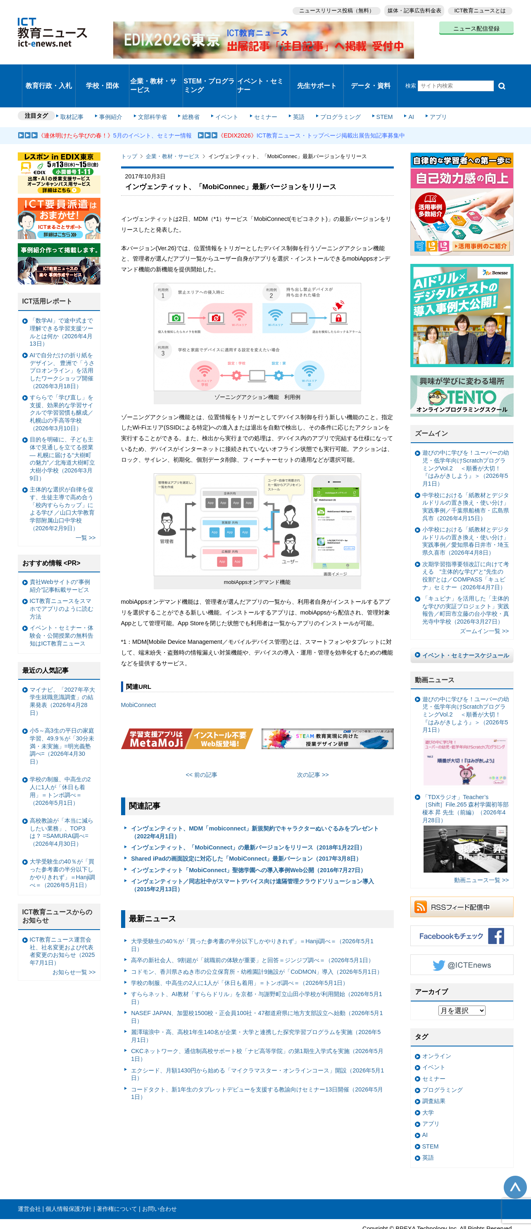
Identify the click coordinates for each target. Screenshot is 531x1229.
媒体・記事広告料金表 (411, 8)
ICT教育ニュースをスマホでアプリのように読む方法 (61, 582)
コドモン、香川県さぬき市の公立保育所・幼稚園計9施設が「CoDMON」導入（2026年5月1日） (256, 945)
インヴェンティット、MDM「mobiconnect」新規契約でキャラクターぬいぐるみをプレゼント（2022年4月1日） (255, 805)
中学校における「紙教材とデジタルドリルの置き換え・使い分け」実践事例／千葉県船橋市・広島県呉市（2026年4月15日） (465, 480)
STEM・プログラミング (209, 71)
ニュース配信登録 (476, 24)
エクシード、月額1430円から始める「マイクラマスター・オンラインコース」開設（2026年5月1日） (257, 1047)
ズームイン (431, 406)
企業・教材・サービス (153, 71)
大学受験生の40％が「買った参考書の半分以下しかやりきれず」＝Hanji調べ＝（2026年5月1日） (252, 918)
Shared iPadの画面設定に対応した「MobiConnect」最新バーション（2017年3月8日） (246, 832)
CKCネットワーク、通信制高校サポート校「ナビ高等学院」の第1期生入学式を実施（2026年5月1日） (257, 1028)
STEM (371, 91)
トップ (129, 130)
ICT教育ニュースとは (480, 8)
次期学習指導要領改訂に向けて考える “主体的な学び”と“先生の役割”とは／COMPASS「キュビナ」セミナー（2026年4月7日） (465, 549)
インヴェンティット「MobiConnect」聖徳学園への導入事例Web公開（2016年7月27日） (248, 843)
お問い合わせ (159, 1182)
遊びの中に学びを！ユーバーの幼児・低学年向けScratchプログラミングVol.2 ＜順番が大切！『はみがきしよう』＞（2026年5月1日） (465, 441)
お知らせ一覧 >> (74, 945)
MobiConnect (138, 678)
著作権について (117, 1182)
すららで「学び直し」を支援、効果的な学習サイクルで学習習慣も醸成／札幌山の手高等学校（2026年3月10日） (61, 386)
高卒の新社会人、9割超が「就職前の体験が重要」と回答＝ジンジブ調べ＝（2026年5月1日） (252, 933)
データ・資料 (371, 72)
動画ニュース (435, 653)
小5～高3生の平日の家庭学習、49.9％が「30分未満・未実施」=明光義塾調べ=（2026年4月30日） (62, 719)
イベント (224, 91)
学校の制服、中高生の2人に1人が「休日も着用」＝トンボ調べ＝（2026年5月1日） (239, 956)
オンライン (436, 1029)
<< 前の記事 (201, 748)
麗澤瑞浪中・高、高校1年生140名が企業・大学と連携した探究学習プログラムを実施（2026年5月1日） (256, 1009)
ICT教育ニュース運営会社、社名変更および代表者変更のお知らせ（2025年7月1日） (62, 924)
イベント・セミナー (261, 71)
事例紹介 (115, 91)
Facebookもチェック (462, 909)
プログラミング (330, 91)
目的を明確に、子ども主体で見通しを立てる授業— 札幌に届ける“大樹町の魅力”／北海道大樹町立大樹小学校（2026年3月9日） (62, 432)
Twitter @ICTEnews (462, 938)
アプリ (420, 91)
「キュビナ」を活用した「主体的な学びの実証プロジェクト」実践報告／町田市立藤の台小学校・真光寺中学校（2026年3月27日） (465, 583)
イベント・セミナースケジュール (465, 628)
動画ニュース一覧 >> (481, 853)
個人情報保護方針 (68, 1182)
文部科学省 (154, 91)
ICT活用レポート (47, 274)
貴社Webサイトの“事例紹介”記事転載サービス (60, 559)
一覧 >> (86, 511)
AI (396, 91)
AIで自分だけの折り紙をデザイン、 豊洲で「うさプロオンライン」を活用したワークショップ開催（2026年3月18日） (62, 344)
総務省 (191, 91)
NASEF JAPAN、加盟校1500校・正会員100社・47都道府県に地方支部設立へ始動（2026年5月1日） (257, 990)
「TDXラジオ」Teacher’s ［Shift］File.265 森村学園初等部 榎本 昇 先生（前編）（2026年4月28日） (465, 806)
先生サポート (317, 72)
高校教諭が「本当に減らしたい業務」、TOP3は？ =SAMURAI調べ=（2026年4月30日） (61, 805)
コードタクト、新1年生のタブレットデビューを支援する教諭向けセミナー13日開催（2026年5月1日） (257, 1066)
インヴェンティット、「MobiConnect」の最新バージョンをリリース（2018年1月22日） (248, 820)
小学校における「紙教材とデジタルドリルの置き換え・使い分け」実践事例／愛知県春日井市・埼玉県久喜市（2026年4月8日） (465, 514)
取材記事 (79, 91)
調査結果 (433, 1074)
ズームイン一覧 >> (484, 604)
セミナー (260, 91)
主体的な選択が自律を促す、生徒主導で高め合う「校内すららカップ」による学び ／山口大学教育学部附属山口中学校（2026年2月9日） (62, 482)
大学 (428, 1085)
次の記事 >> (313, 748)
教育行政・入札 (48, 72)
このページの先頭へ (515, 1160)
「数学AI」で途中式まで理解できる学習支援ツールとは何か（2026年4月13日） (61, 305)
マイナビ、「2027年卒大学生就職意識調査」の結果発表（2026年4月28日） (62, 674)
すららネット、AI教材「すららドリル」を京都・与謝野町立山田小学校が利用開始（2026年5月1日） (256, 971)
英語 (291, 91)
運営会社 (29, 1182)
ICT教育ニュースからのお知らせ (57, 889)
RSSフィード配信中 (462, 880)
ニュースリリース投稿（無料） (330, 8)
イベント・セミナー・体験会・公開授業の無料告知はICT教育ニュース (61, 609)
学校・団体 (102, 72)
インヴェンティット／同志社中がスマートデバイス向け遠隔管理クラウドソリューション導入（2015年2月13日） (252, 858)
